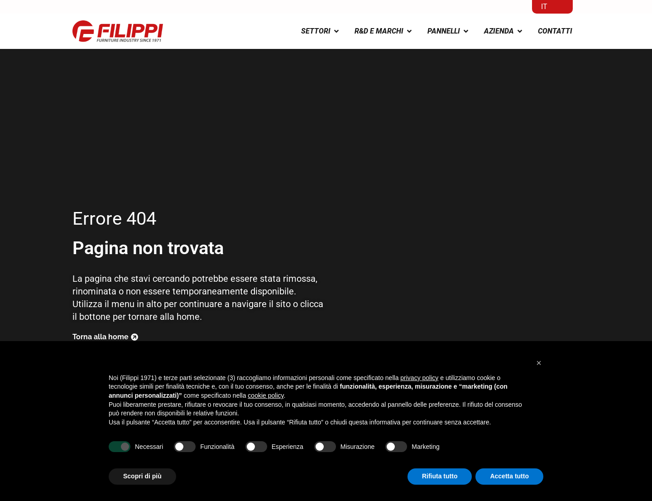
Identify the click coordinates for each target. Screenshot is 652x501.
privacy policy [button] (419, 377)
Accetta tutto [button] (509, 476)
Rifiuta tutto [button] (440, 476)
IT (544, 6)
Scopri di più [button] (142, 476)
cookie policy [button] (265, 395)
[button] (539, 363)
